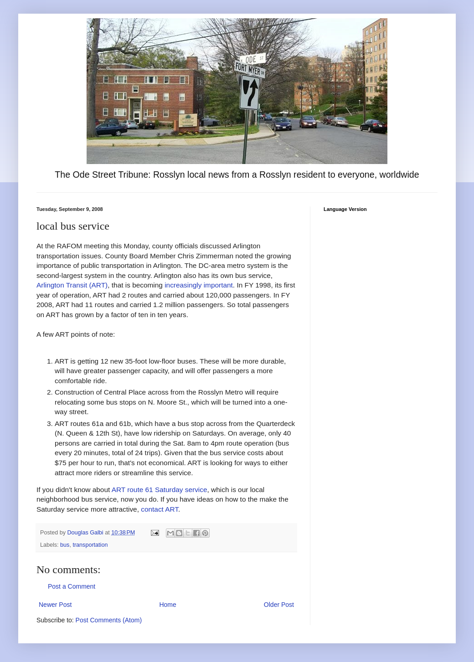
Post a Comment (71, 586)
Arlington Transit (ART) (72, 285)
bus (64, 545)
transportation (90, 545)
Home (167, 604)
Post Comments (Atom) (109, 620)
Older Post (279, 604)
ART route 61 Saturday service (159, 489)
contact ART (159, 509)
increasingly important (199, 285)
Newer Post (55, 604)
